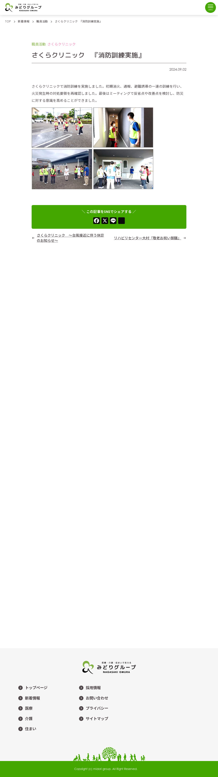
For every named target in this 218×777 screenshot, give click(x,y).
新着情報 (29, 698)
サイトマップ (93, 719)
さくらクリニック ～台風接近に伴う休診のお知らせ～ (70, 238)
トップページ (32, 688)
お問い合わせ (93, 698)
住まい (27, 729)
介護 (25, 719)
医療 (25, 708)
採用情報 (90, 688)
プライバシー (93, 708)
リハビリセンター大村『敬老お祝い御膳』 (147, 238)
